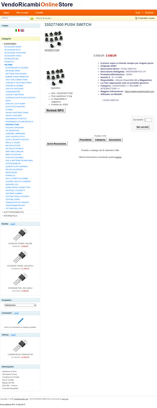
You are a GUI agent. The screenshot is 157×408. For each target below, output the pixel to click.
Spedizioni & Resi (9, 371)
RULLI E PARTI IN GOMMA (15, 178)
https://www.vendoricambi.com (139, 91)
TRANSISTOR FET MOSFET (16, 202)
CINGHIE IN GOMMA (13, 86)
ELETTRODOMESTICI (14, 212)
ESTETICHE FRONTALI (14, 107)
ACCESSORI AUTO (12, 50)
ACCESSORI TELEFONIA (14, 53)
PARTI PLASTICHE (12, 155)
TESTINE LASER (11, 199)
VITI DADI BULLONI (12, 208)
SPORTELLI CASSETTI (14, 190)
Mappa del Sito (8, 383)
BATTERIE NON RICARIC (15, 74)
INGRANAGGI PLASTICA (15, 119)
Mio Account (22, 12)
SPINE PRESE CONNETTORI (16, 187)
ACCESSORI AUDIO (12, 47)
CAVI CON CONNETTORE (15, 80)
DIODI (7, 101)
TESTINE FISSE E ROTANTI (16, 196)
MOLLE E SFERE (11, 143)
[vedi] (12, 224)
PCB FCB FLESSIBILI (13, 158)
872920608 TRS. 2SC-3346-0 (20, 287)
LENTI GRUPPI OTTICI (14, 137)
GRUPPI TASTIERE (12, 116)
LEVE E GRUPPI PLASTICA (16, 140)
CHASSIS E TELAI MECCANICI (17, 83)
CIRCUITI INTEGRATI (13, 89)
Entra (138, 12)
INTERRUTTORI (54, 49)
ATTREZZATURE (11, 59)
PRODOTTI (8, 62)
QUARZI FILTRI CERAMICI (15, 166)
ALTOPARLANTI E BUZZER (15, 68)
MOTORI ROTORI (11, 146)
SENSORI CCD (10, 184)
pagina (118, 157)
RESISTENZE (10, 172)
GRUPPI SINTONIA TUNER (15, 113)
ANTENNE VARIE (11, 71)
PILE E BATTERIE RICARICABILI (18, 161)
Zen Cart (65, 399)
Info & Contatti (8, 380)
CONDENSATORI (11, 92)
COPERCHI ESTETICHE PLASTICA (19, 98)
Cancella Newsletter (10, 388)
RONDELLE (9, 175)
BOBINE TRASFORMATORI (16, 77)
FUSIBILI (8, 110)
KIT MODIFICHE (11, 131)
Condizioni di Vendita (10, 377)
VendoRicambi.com (21, 399)
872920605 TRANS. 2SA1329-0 (20, 265)
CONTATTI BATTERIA (13, 95)
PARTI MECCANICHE (13, 152)
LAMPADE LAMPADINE (14, 134)
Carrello (39, 12)
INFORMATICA (10, 216)
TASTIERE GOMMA (12, 193)
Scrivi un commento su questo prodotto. (20, 326)
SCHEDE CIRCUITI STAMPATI (17, 181)
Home (6, 12)
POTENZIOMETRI (12, 163)
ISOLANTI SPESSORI (13, 128)
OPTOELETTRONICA (13, 149)
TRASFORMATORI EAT (14, 205)
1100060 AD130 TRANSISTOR (20, 353)
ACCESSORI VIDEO (12, 56)
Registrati (149, 12)
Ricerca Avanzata (43, 18)
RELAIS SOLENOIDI (12, 169)
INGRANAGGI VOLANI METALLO (18, 122)
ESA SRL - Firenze (9, 386)
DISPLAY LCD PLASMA (14, 104)
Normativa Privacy (9, 374)
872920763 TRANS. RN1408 (20, 243)
